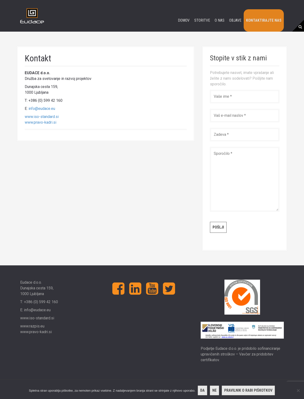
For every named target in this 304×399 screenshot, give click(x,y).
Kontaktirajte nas (263, 20)
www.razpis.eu (32, 326)
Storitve (202, 20)
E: (22, 310)
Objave (235, 20)
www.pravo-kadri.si (40, 122)
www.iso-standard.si (42, 116)
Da (202, 390)
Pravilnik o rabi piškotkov (248, 390)
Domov (184, 20)
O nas (219, 20)
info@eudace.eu (41, 108)
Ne (214, 390)
